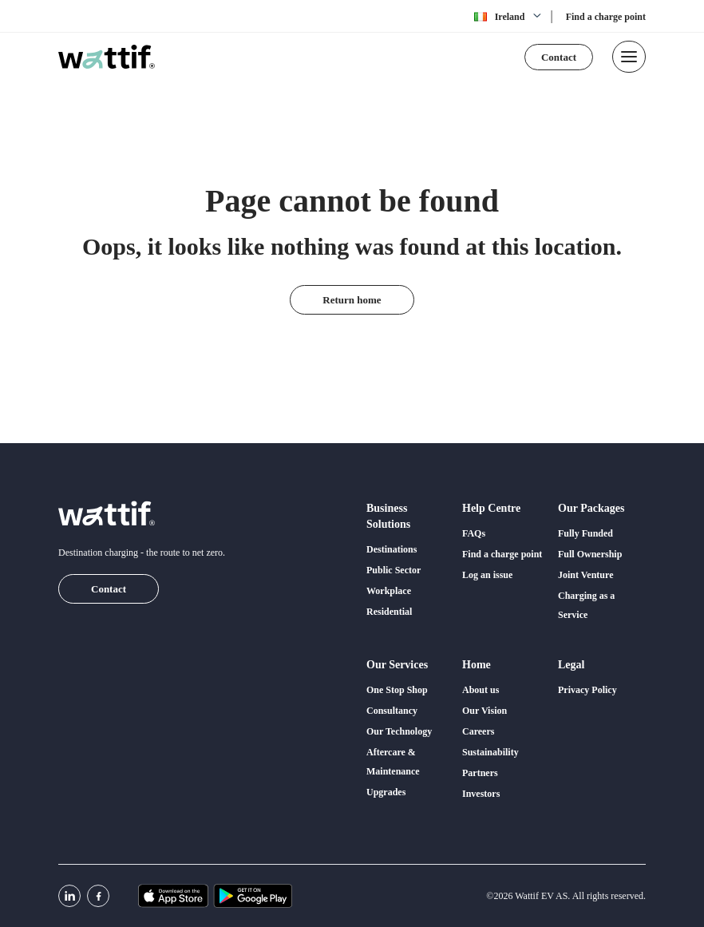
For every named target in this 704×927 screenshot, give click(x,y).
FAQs (473, 533)
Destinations (391, 549)
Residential (389, 611)
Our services (397, 665)
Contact (558, 57)
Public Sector (393, 570)
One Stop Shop (397, 689)
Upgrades (385, 792)
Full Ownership (590, 554)
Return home (351, 300)
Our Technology (399, 731)
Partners (480, 772)
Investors (481, 793)
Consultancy (391, 710)
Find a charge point (606, 16)
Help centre (491, 508)
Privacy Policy (587, 689)
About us (480, 689)
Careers (478, 731)
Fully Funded (585, 533)
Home (476, 665)
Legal (571, 665)
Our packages (591, 508)
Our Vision (484, 710)
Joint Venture (585, 574)
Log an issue (487, 574)
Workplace (388, 590)
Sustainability (490, 752)
